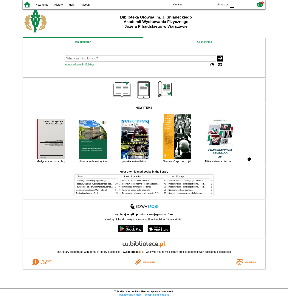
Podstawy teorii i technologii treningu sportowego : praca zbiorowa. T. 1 (198, 187)
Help (72, 4)
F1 (238, 4)
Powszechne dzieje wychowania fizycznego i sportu (97, 187)
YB (203, 4)
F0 (232, 4)
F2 (247, 4)
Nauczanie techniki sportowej (180, 190)
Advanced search (74, 64)
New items (42, 4)
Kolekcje (89, 64)
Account (85, 4)
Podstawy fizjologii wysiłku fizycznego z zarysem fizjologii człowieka (104, 184)
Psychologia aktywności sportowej (136, 187)
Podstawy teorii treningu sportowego (91, 181)
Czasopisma (204, 41)
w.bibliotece (132, 251)
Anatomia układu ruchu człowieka (136, 181)
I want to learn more (130, 294)
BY (211, 4)
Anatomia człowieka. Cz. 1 (87, 193)
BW (195, 4)
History (58, 4)
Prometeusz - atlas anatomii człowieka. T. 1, (140, 193)
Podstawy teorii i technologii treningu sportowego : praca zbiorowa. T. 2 (151, 184)
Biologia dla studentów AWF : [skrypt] (91, 190)
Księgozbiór (83, 41)
